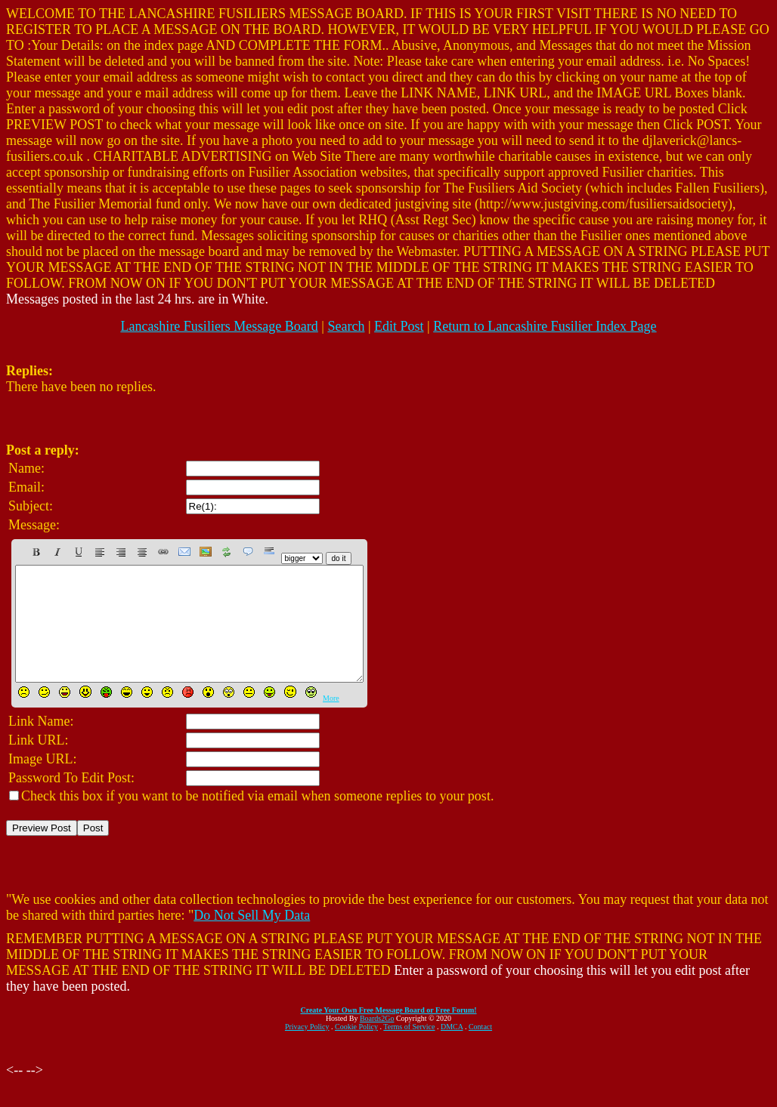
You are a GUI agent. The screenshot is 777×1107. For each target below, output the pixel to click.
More (331, 721)
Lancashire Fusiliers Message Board (218, 326)
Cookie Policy (356, 1049)
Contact (480, 1049)
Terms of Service (409, 1049)
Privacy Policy (307, 1049)
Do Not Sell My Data (251, 937)
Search (345, 326)
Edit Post (399, 326)
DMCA (452, 1049)
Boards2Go (377, 1041)
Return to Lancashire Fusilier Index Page (544, 326)
